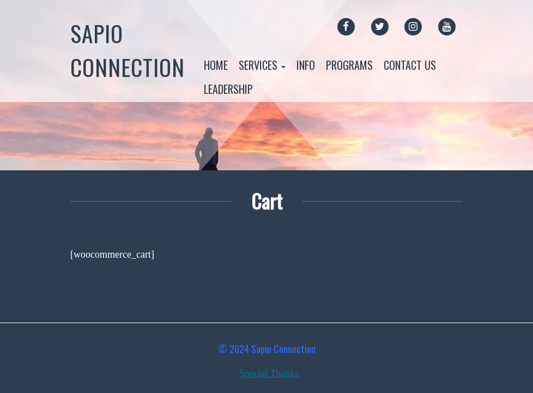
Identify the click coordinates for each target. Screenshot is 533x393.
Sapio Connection (127, 50)
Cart (266, 200)
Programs (349, 65)
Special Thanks (269, 373)
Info (305, 65)
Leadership (228, 89)
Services (262, 65)
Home (216, 65)
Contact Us (410, 65)
